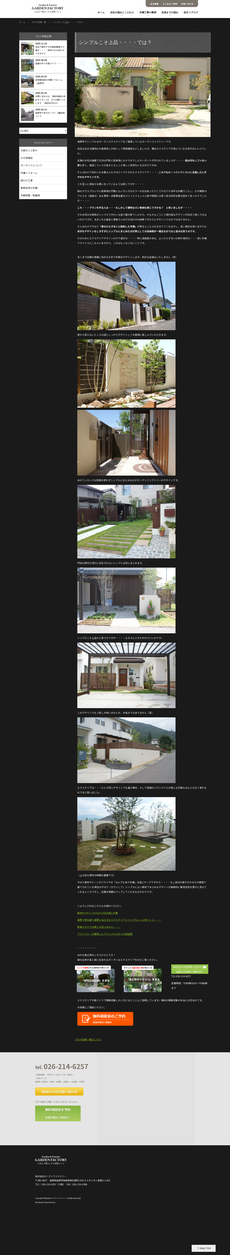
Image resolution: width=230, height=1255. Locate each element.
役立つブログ (191, 12)
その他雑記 (27, 157)
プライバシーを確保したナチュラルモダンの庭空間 (104, 934)
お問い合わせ (187, 3)
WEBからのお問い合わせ (59, 1091)
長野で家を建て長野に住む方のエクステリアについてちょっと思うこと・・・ (119, 920)
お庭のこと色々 (29, 150)
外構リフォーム (29, 172)
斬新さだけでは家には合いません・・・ (98, 927)
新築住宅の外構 (29, 187)
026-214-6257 (61, 1066)
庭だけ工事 (27, 180)
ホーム (101, 12)
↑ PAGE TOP (204, 1248)
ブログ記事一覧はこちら (88, 1039)
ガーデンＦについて (31, 165)
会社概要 (154, 3)
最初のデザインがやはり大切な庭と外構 (97, 912)
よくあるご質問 (170, 3)
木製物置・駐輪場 (30, 195)
